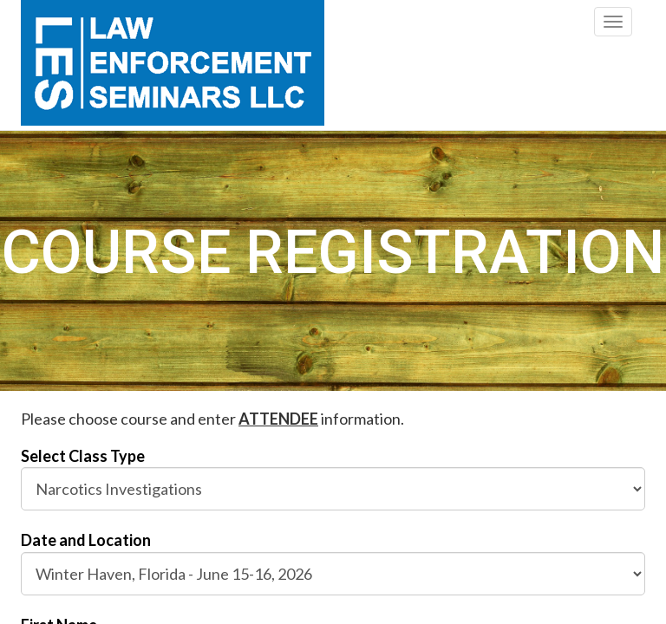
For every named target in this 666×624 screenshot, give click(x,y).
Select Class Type (83, 455)
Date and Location (86, 539)
